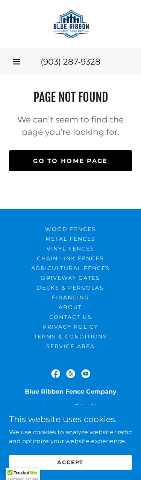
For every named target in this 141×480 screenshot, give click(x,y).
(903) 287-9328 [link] (70, 62)
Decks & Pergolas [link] (70, 287)
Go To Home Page (70, 161)
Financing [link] (70, 297)
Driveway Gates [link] (70, 278)
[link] (70, 24)
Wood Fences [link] (70, 229)
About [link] (70, 307)
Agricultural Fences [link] (70, 268)
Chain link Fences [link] (70, 258)
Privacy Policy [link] (70, 326)
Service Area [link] (70, 346)
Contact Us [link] (70, 317)
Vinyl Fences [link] (70, 248)
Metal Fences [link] (70, 238)
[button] (16, 61)
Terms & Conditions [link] (70, 336)
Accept (70, 472)
